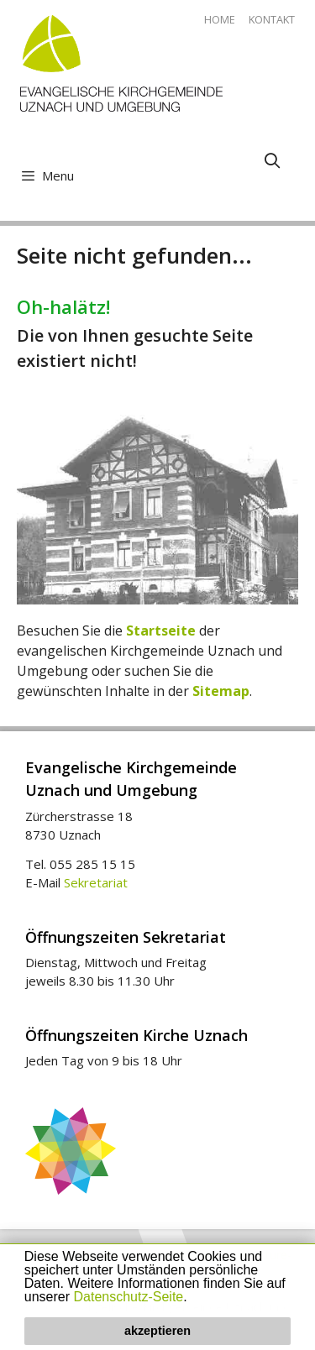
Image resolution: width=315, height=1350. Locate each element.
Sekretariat (96, 882)
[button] (193, 1297)
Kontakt (272, 19)
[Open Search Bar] (272, 160)
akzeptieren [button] (157, 1330)
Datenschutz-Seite (129, 1297)
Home (219, 19)
